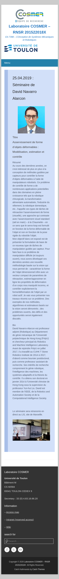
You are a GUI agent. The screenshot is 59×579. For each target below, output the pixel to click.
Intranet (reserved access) (20, 519)
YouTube (20, 549)
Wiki (8, 527)
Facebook (7, 549)
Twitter (13, 549)
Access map (12, 512)
